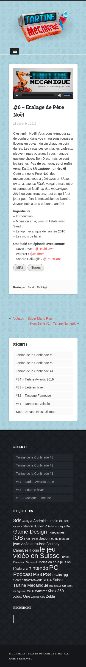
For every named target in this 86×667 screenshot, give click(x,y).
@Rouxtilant (52, 259)
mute (58, 95)
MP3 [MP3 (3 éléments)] (25, 569)
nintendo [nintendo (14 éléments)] (38, 568)
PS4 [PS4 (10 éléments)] (47, 574)
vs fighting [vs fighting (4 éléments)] (19, 591)
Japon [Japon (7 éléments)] (44, 538)
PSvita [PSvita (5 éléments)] (57, 575)
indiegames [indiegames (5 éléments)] (56, 532)
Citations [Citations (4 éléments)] (51, 526)
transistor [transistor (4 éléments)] (55, 585)
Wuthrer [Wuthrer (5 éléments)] (41, 591)
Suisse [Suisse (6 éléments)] (58, 580)
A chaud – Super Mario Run (32, 318)
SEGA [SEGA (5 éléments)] (47, 580)
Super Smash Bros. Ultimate (36, 412)
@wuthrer (37, 254)
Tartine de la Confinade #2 (34, 363)
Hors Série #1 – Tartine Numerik (53, 323)
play (17, 95)
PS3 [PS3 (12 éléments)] (37, 574)
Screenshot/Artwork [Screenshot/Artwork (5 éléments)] (27, 580)
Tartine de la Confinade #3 (34, 355)
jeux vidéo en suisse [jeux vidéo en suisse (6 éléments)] (29, 544)
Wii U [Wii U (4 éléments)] (30, 591)
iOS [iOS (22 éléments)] (18, 537)
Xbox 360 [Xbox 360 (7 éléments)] (55, 591)
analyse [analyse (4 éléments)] (27, 521)
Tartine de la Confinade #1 (34, 371)
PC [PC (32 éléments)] (53, 567)
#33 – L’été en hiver (30, 387)
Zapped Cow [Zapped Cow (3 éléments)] (38, 596)
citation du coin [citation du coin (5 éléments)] (33, 526)
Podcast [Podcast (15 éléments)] (22, 574)
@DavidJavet (44, 249)
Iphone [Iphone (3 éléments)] (34, 538)
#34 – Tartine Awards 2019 (35, 379)
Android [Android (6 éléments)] (39, 521)
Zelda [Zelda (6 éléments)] (50, 596)
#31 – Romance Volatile (33, 404)
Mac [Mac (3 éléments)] (22, 562)
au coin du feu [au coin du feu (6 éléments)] (58, 521)
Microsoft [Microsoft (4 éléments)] (32, 562)
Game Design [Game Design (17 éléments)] (30, 532)
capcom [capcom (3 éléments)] (17, 526)
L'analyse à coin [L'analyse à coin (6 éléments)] (26, 550)
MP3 (20, 267)
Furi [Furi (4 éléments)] (68, 526)
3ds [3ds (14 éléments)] (17, 520)
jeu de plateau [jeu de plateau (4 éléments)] (59, 538)
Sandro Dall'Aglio (38, 287)
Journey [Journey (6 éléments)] (53, 544)
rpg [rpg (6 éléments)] (65, 575)
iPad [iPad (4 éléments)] (27, 538)
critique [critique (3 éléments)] (61, 526)
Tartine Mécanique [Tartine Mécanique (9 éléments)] (30, 585)
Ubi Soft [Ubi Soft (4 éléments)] (67, 585)
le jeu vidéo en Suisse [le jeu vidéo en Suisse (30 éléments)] (36, 552)
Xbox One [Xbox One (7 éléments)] (22, 596)
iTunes (36, 267)
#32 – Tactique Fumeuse (33, 395)
